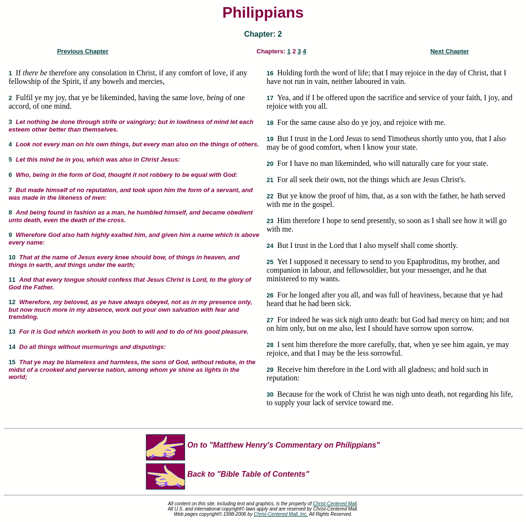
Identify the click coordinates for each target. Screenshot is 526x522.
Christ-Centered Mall (335, 503)
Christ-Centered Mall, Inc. (281, 514)
